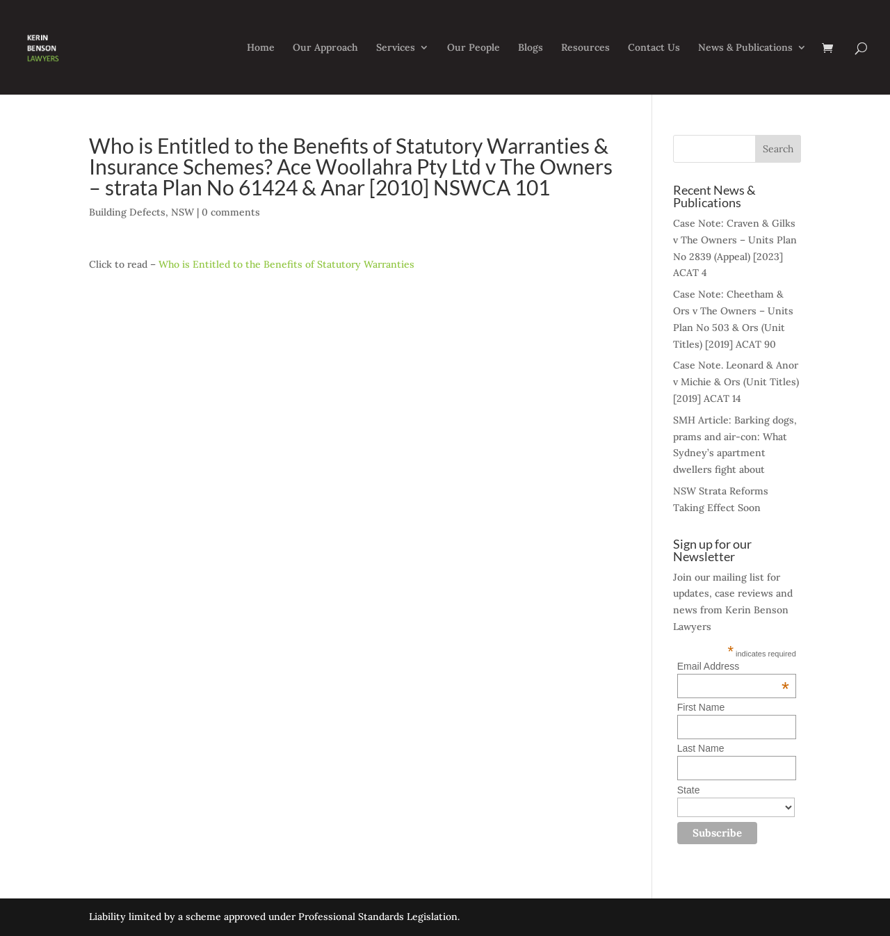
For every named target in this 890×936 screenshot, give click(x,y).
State (688, 790)
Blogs (530, 48)
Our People (473, 48)
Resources (585, 48)
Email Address (733, 666)
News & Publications (745, 48)
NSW (182, 212)
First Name (701, 707)
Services (395, 48)
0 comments (231, 212)
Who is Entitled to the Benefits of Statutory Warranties (286, 264)
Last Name (701, 748)
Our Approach (325, 48)
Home (261, 48)
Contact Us (654, 48)
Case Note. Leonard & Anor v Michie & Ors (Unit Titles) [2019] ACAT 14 (736, 382)
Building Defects (127, 212)
